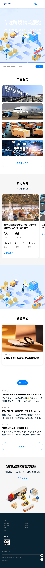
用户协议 (26, 525)
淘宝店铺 (26, 527)
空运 (5, 528)
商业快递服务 (6, 525)
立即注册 (21, 478)
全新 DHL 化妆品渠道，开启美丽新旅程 (21, 358)
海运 (5, 527)
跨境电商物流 (6, 523)
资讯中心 (22, 382)
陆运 (5, 530)
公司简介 (26, 523)
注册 (36, 4)
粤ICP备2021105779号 (5, 560)
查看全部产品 (22, 163)
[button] (22, 304)
